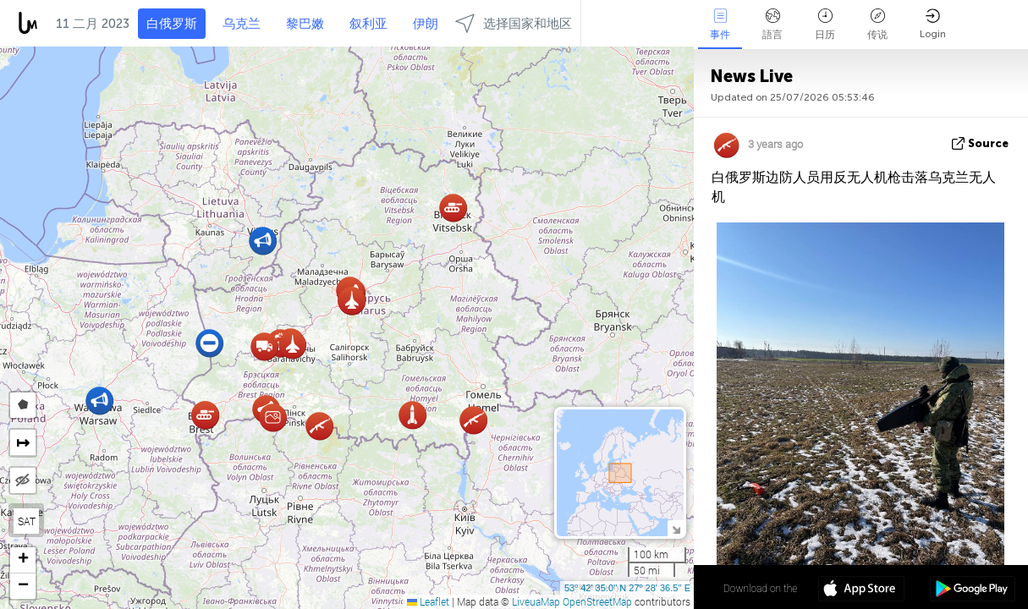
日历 (825, 24)
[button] (473, 419)
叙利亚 (368, 23)
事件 (720, 24)
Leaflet (428, 601)
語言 (772, 24)
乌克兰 (242, 23)
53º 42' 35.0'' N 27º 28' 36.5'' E (627, 588)
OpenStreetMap (597, 601)
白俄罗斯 (171, 23)
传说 (877, 24)
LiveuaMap (536, 601)
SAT (27, 521)
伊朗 (425, 23)
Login (933, 24)
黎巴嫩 (305, 23)
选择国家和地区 (513, 23)
